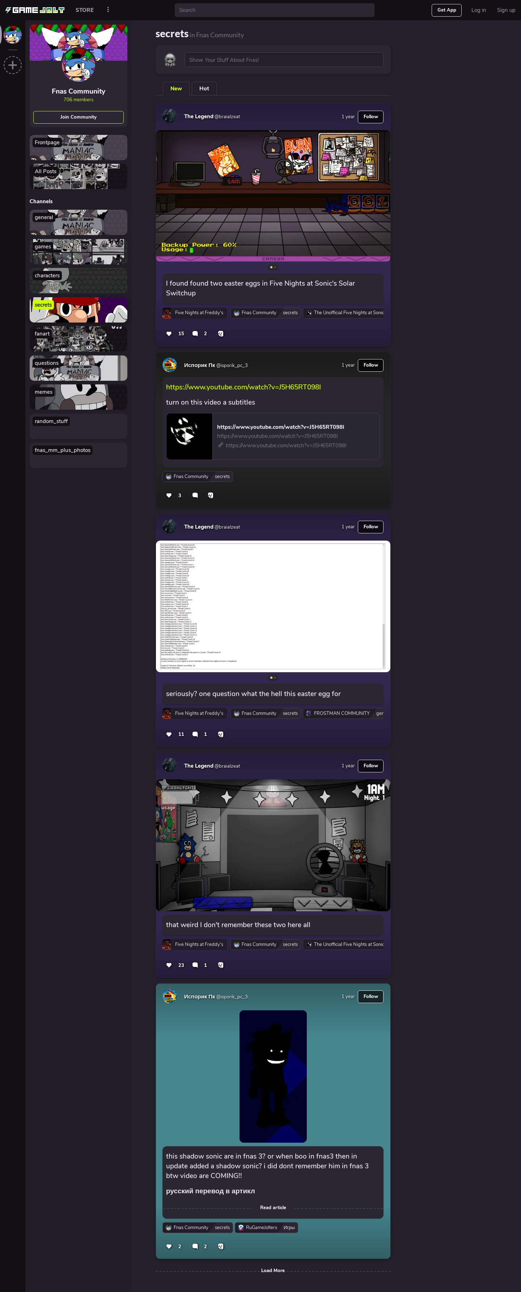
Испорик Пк (199, 365)
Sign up (506, 10)
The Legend (198, 116)
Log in (478, 10)
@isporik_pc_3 (231, 365)
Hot (204, 88)
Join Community (78, 117)
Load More (273, 1270)
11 (181, 734)
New (176, 88)
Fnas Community (78, 91)
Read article (273, 1207)
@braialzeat (226, 117)
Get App (446, 10)
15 (181, 334)
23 (181, 965)
